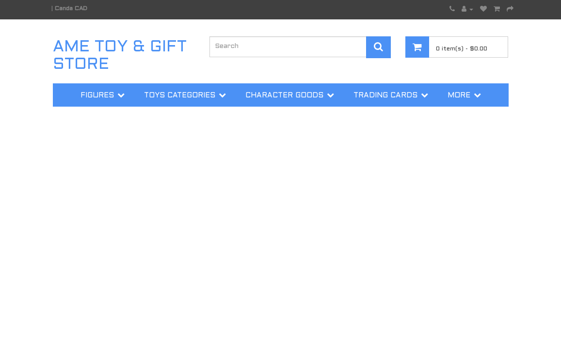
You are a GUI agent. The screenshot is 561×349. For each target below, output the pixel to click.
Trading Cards (385, 95)
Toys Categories (179, 95)
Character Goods (284, 95)
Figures (97, 95)
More (459, 95)
